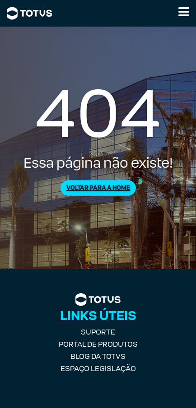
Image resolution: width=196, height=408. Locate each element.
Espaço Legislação (98, 368)
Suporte (98, 332)
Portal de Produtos (98, 344)
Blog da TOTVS (98, 356)
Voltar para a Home (98, 187)
